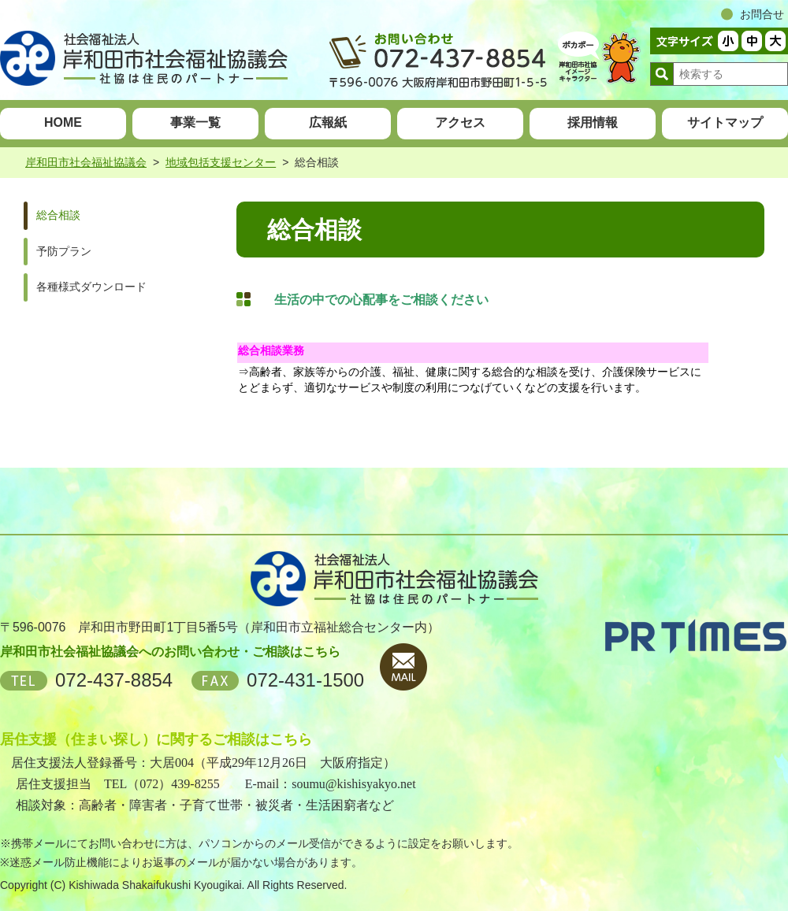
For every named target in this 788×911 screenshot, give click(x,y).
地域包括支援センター (220, 162)
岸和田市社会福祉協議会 (86, 162)
